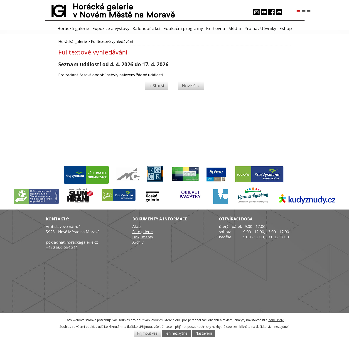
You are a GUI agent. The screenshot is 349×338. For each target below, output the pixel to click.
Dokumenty (142, 236)
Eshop (285, 28)
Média (234, 28)
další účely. (276, 320)
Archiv (137, 242)
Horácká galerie (73, 28)
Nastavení (203, 333)
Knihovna (215, 28)
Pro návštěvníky (260, 28)
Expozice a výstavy (110, 28)
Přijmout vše (147, 333)
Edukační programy (183, 28)
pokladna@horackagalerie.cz (72, 242)
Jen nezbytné (176, 333)
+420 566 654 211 (62, 247)
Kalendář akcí (146, 28)
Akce (136, 226)
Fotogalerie (142, 231)
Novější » (191, 85)
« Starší (156, 85)
